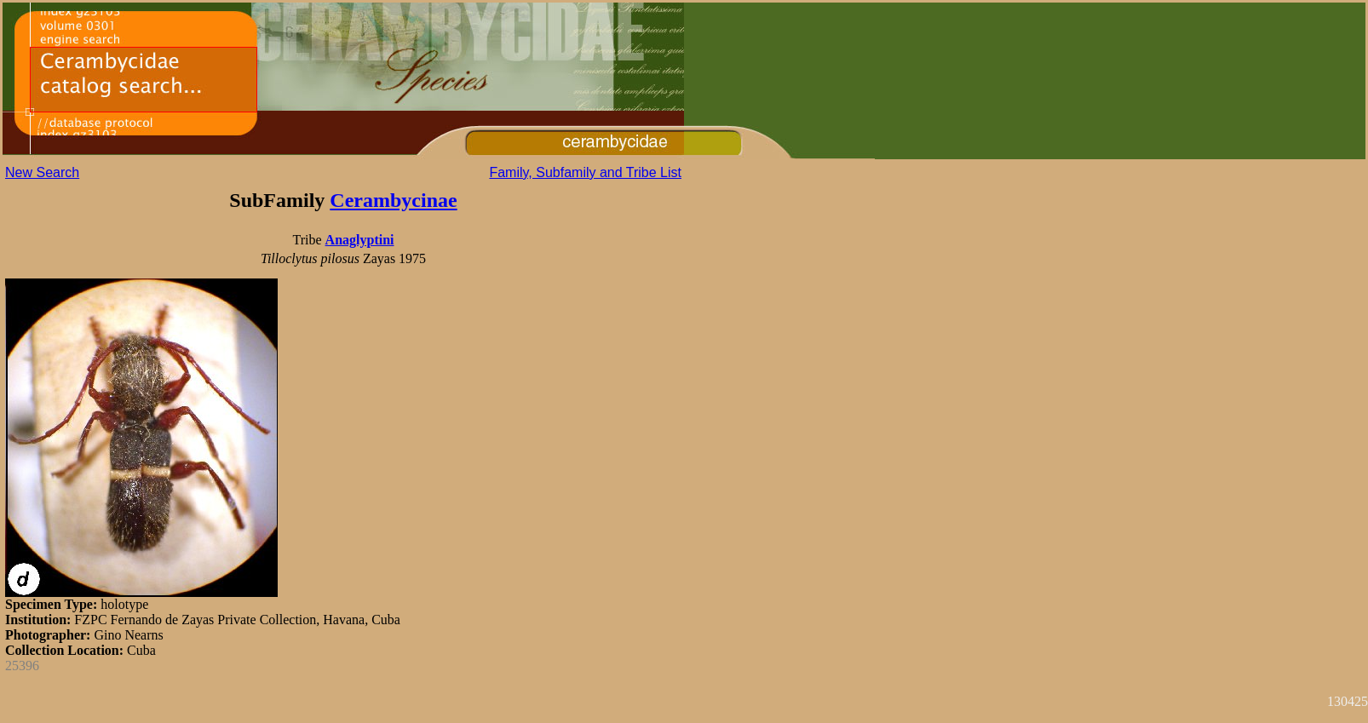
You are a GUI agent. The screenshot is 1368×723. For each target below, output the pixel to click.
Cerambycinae (393, 200)
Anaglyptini (359, 239)
